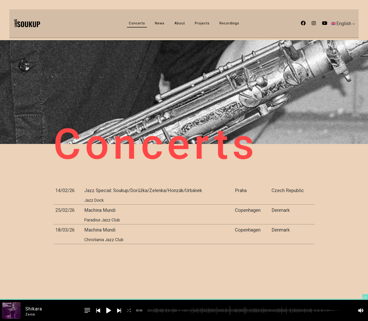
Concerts (137, 23)
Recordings (229, 23)
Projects (202, 23)
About (179, 23)
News (160, 23)
